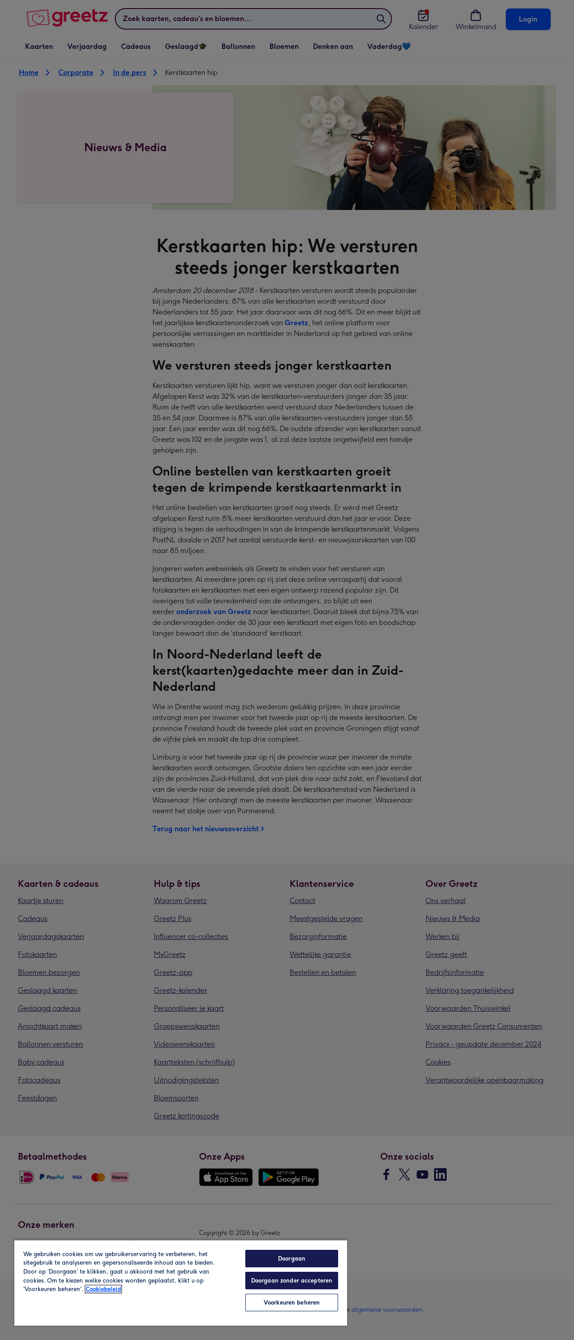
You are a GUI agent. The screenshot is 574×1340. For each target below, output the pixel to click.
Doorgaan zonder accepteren (291, 1280)
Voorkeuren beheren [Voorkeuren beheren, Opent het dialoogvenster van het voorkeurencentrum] (292, 1302)
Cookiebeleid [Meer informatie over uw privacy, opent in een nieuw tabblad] (103, 1289)
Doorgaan (291, 1258)
